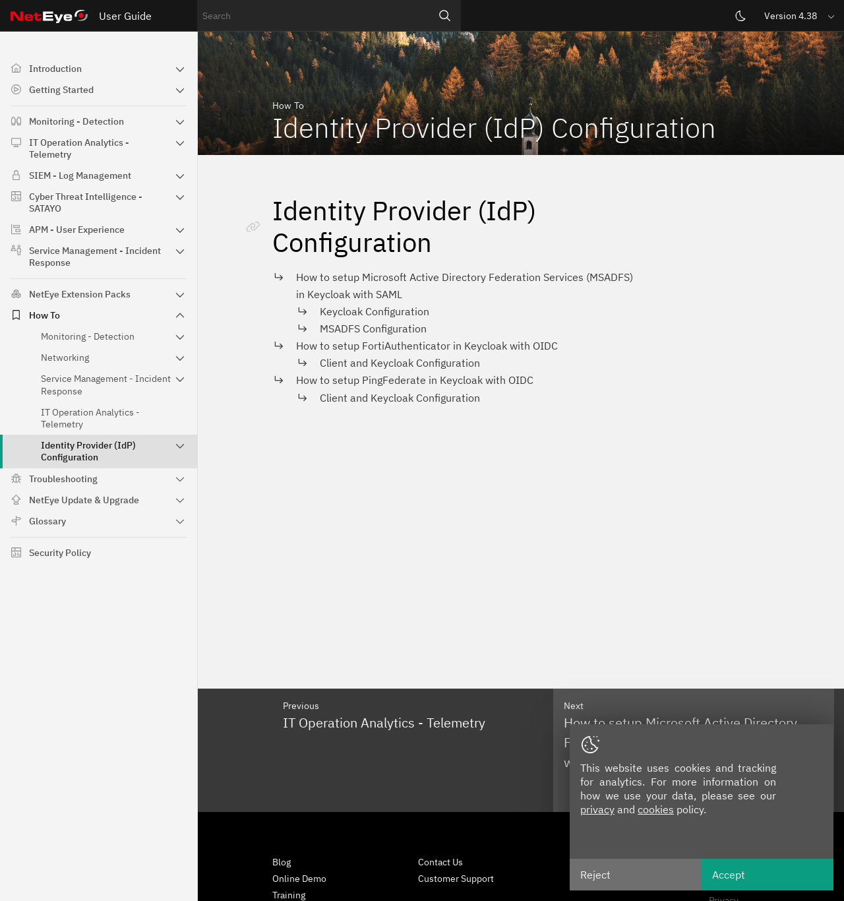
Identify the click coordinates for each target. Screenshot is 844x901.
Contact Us (440, 862)
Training (288, 895)
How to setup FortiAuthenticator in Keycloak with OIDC (427, 345)
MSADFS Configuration (373, 328)
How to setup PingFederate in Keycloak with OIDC (414, 380)
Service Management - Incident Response (95, 256)
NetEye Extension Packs (80, 294)
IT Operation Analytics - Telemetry (79, 148)
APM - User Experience (77, 229)
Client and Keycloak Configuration (400, 362)
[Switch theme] (740, 16)
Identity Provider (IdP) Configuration (88, 451)
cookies (656, 809)
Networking (65, 357)
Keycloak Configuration (374, 311)
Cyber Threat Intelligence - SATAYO (85, 202)
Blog (281, 862)
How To (44, 315)
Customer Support (456, 879)
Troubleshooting (63, 479)
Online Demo (299, 879)
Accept (728, 874)
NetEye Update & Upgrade (84, 500)
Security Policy (60, 553)
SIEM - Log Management (80, 175)
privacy (597, 809)
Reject (595, 874)
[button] (800, 15)
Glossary (47, 521)
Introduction (55, 69)
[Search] (445, 15)
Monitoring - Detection (76, 121)
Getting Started (61, 90)
